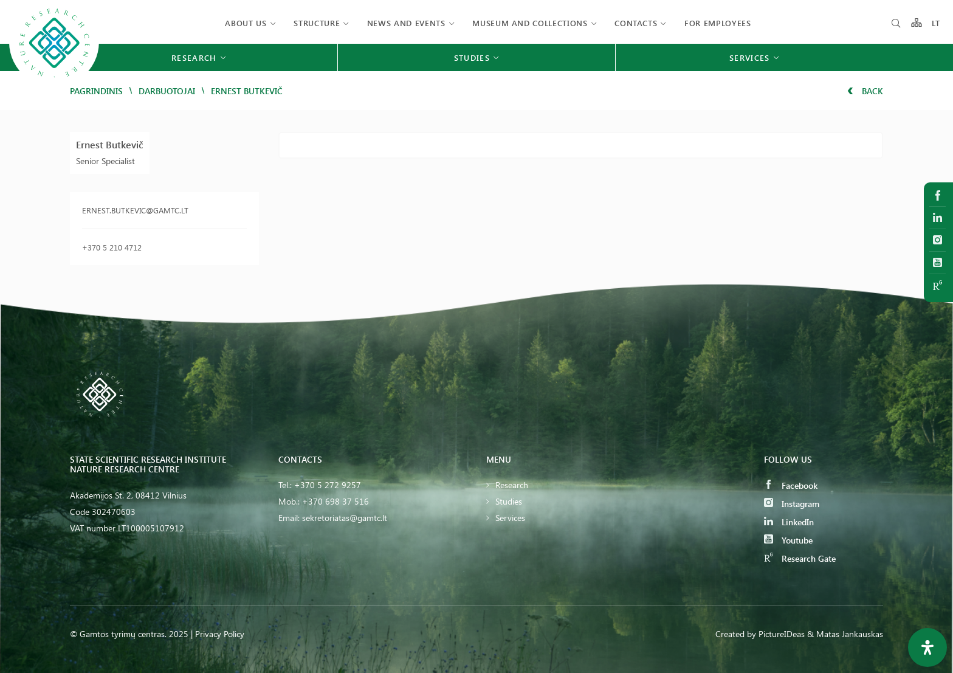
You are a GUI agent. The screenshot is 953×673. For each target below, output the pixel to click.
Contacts (635, 23)
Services (510, 517)
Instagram (791, 503)
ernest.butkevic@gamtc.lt (135, 210)
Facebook (790, 485)
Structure (317, 23)
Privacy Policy (219, 634)
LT (936, 23)
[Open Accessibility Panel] (927, 647)
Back (865, 91)
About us (245, 23)
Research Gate (800, 558)
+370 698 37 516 (335, 501)
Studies (508, 501)
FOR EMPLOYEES (717, 23)
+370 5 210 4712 (112, 247)
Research (511, 485)
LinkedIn (789, 522)
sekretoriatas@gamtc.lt (344, 517)
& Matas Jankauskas (845, 634)
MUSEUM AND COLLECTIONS (529, 23)
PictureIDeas (782, 634)
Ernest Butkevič (109, 144)
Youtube (788, 540)
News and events (406, 23)
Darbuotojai (167, 91)
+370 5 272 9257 (327, 485)
